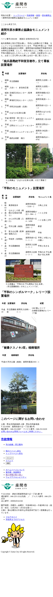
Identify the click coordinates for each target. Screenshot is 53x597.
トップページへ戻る (14, 453)
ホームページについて (15, 470)
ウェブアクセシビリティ (16, 477)
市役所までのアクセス (15, 519)
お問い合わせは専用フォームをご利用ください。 (22, 432)
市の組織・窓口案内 (14, 445)
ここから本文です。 (9, 24)
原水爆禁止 (46, 15)
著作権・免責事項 (13, 472)
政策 (38, 15)
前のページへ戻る (13, 451)
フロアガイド (11, 517)
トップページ (19, 15)
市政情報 (30, 15)
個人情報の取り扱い (14, 475)
